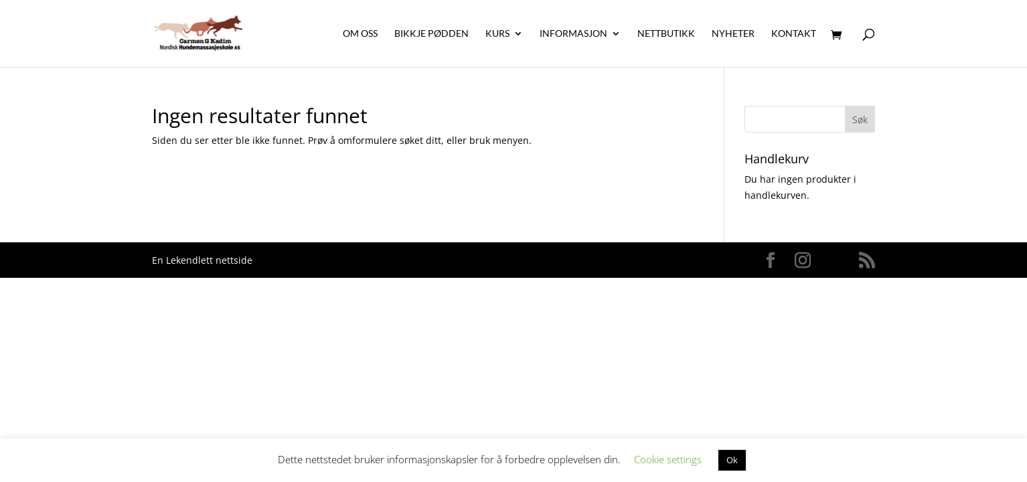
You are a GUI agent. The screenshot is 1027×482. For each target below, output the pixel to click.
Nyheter (733, 34)
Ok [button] (732, 460)
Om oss (360, 34)
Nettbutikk (666, 34)
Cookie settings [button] (668, 459)
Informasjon (573, 34)
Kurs (497, 34)
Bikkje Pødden (431, 34)
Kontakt (793, 34)
